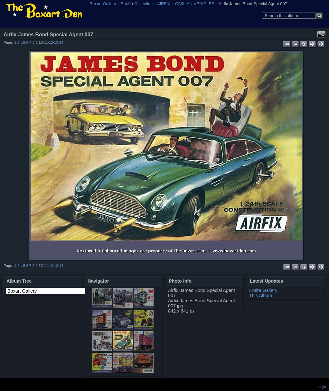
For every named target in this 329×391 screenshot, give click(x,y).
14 (61, 42)
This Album (260, 295)
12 (51, 42)
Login (322, 387)
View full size (321, 34)
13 (56, 42)
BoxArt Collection (137, 3)
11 (46, 42)
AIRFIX (164, 3)
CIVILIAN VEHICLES (194, 3)
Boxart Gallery (102, 3)
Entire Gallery (263, 290)
